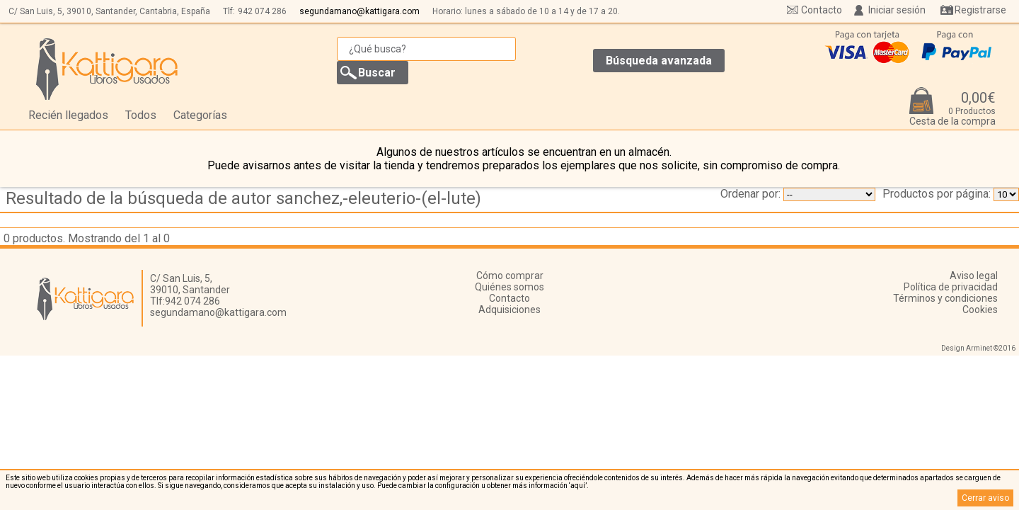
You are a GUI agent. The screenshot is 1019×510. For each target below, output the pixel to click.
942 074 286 (262, 11)
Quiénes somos (509, 287)
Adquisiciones (509, 309)
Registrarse (980, 10)
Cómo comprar (509, 275)
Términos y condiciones (945, 298)
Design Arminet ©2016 (978, 348)
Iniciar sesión (897, 10)
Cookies (980, 309)
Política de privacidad (951, 287)
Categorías (200, 115)
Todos (140, 115)
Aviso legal (974, 275)
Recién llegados (68, 115)
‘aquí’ (578, 485)
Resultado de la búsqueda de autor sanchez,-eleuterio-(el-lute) (243, 198)
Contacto (821, 10)
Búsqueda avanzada (659, 60)
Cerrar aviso (985, 498)
